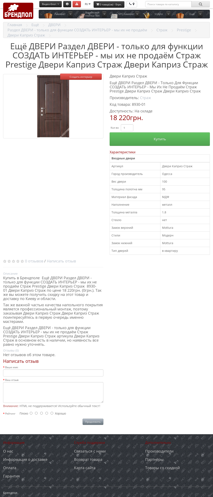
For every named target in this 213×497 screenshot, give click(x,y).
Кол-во (115, 127)
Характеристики (122, 152)
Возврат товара (88, 459)
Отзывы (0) (11, 350)
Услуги (159, 14)
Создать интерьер (81, 77)
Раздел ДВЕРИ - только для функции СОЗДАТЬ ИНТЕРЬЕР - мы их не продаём (77, 29)
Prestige (184, 29)
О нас (8, 451)
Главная (14, 24)
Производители (159, 451)
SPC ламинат (126, 14)
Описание (10, 274)
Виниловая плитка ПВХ (92, 14)
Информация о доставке (25, 459)
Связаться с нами (90, 451)
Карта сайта (84, 467)
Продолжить (93, 421)
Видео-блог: (50, 4)
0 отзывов (34, 260)
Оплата (9, 467)
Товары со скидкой (162, 467)
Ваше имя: (11, 367)
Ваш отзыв (12, 380)
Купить (160, 139)
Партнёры (154, 459)
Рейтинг (10, 413)
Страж (161, 29)
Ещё (192, 14)
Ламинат (60, 14)
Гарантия (11, 476)
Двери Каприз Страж (26, 35)
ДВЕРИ (54, 24)
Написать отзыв (61, 260)
